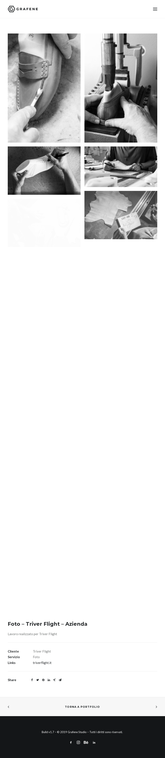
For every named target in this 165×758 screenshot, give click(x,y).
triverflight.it (42, 663)
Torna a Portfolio (82, 706)
